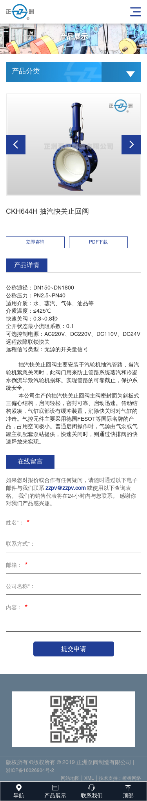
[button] (15, 144)
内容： (18, 608)
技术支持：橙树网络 (120, 780)
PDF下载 (98, 242)
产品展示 (55, 790)
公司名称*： (20, 586)
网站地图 (70, 780)
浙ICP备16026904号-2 (30, 772)
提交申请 (73, 648)
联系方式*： (20, 544)
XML (89, 780)
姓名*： (19, 524)
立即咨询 (35, 242)
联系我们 (92, 790)
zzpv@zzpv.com (65, 488)
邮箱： (18, 566)
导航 (18, 790)
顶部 (128, 790)
